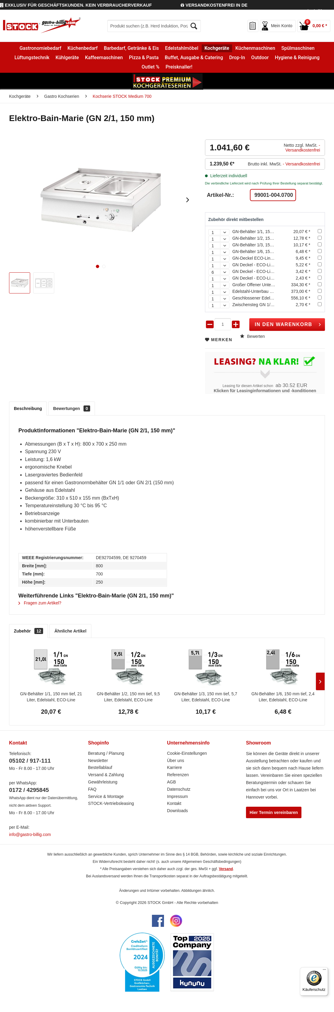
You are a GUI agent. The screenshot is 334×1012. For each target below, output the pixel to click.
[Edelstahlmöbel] (181, 48)
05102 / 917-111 (30, 760)
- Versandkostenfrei (302, 147)
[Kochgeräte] (217, 48)
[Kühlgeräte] (67, 57)
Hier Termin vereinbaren (274, 812)
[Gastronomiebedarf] (40, 48)
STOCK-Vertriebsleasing (111, 803)
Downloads (177, 810)
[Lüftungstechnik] (32, 57)
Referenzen (178, 774)
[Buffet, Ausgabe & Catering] (194, 57)
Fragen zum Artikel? (39, 602)
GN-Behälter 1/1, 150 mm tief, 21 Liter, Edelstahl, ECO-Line (51, 696)
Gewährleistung (102, 782)
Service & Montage (106, 796)
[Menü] (324, 971)
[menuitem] (154, 26)
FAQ (92, 789)
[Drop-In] (237, 57)
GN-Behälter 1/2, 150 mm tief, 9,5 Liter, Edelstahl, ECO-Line (128, 696)
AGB (171, 782)
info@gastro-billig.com (30, 834)
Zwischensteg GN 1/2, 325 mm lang (266, 304)
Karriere (174, 767)
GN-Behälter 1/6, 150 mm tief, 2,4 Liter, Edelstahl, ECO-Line (282, 696)
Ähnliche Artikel (70, 631)
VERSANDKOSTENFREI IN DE (214, 5)
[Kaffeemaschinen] (104, 57)
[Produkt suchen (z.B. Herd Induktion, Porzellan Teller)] (154, 26)
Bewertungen (71, 408)
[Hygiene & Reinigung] (297, 57)
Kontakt (174, 803)
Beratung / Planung (106, 753)
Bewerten (252, 336)
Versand (226, 869)
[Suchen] (194, 26)
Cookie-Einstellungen (187, 753)
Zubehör (28, 631)
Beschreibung (28, 408)
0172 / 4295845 (29, 790)
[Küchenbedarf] (83, 48)
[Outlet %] (150, 67)
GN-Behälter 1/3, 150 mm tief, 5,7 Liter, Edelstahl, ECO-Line (205, 696)
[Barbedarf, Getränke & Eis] (131, 48)
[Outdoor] (259, 57)
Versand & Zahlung (106, 774)
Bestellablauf (100, 767)
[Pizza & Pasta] (144, 57)
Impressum (177, 796)
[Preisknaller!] (179, 67)
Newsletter (98, 760)
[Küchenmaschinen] (255, 48)
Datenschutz (179, 789)
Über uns (175, 760)
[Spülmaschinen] (298, 48)
